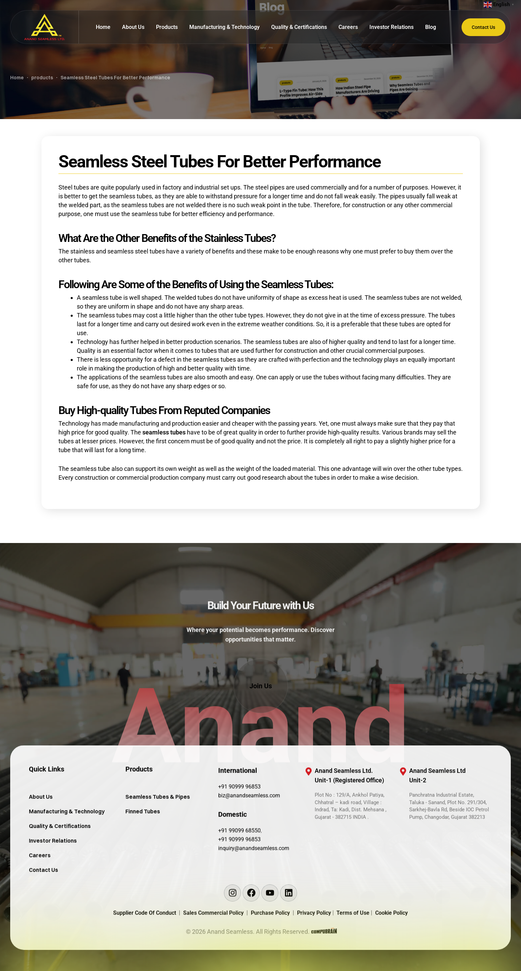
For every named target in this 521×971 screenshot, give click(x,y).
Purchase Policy (272, 943)
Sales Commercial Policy (214, 943)
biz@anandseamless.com (249, 826)
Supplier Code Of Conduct (144, 943)
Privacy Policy (314, 943)
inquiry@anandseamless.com (253, 879)
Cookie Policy (391, 943)
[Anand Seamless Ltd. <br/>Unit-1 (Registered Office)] (309, 803)
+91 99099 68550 (239, 861)
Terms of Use (353, 943)
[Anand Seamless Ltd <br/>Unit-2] (403, 803)
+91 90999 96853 (239, 817)
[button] (260, 686)
